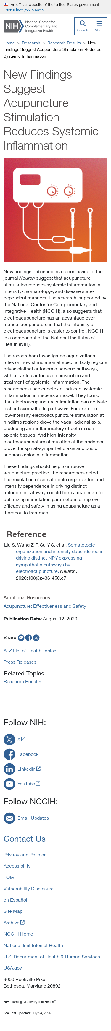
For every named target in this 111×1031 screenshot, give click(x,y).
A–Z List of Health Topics (30, 650)
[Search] (82, 26)
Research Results (64, 42)
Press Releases (20, 661)
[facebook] (29, 637)
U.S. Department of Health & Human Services (52, 956)
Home (9, 42)
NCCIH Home (18, 933)
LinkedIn (26, 768)
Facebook (27, 754)
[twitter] (36, 637)
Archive (12, 922)
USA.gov (13, 967)
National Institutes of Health (33, 945)
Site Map (13, 911)
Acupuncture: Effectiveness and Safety (45, 606)
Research (31, 42)
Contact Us (25, 838)
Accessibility (17, 865)
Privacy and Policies (25, 854)
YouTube (26, 783)
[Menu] (99, 26)
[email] (20, 637)
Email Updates (33, 818)
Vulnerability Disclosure (29, 888)
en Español (15, 899)
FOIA (9, 877)
